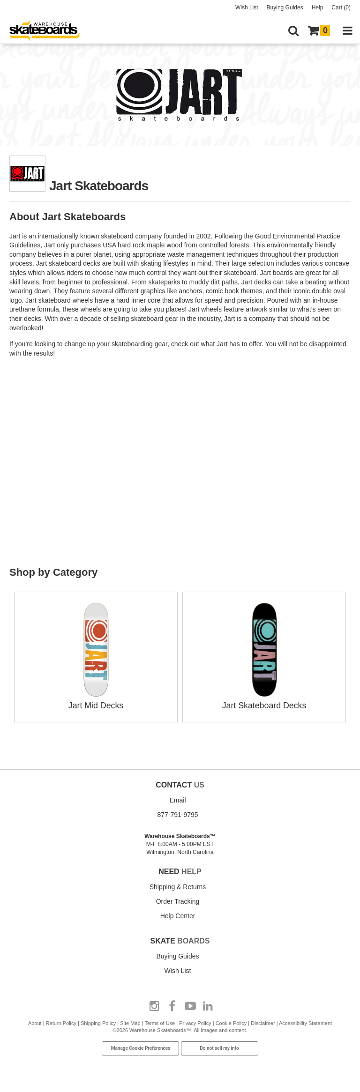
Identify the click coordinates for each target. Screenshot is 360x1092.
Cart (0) (341, 7)
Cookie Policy (231, 1022)
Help (317, 7)
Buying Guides (285, 7)
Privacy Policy (195, 1022)
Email (177, 799)
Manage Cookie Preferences (141, 1047)
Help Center (177, 915)
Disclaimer (263, 1022)
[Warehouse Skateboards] (49, 31)
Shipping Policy (98, 1022)
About (35, 1022)
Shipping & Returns (178, 886)
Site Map (130, 1022)
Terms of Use (159, 1022)
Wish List (246, 7)
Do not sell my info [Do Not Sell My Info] (219, 1047)
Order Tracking (178, 900)
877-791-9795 (177, 814)
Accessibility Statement (305, 1022)
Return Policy (61, 1022)
